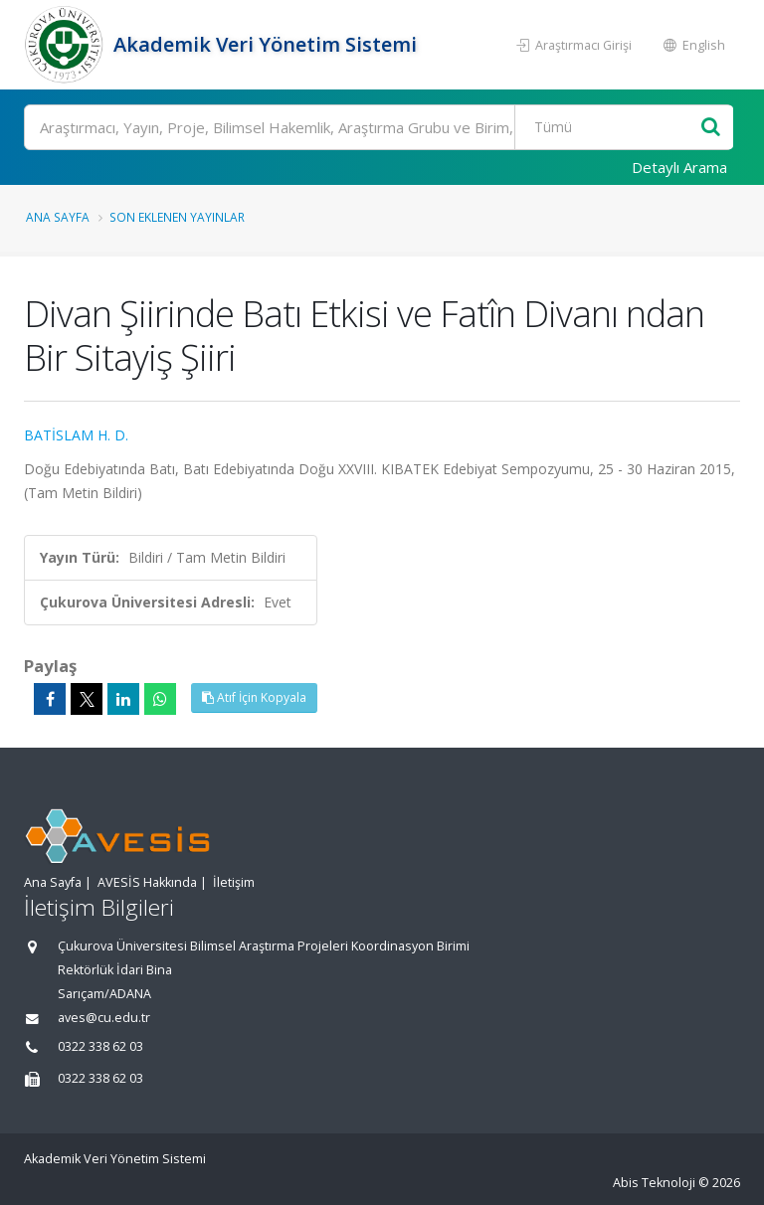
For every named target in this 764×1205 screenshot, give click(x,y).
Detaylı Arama (679, 167)
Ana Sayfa (58, 217)
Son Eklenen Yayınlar (177, 217)
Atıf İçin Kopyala (254, 697)
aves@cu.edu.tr (104, 1017)
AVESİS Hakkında (147, 882)
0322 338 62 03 (100, 1046)
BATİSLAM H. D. (76, 435)
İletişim (234, 882)
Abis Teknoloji (654, 1182)
